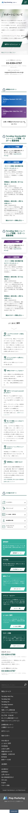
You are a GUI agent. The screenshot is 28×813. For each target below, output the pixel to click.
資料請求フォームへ (17, 553)
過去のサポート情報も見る (14, 220)
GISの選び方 (5, 740)
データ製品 (4, 707)
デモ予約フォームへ (17, 569)
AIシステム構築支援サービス (9, 718)
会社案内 (4, 764)
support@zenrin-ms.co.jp (14, 72)
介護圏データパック (7, 727)
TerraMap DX (5, 702)
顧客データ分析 (6, 759)
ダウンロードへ (17, 589)
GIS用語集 (4, 746)
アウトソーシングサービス (9, 712)
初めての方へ (5, 735)
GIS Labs (4, 780)
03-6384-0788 (8, 654)
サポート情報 (5, 785)
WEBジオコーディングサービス (10, 721)
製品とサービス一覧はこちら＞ (8, 52)
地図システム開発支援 (8, 710)
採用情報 (4, 772)
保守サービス (5, 731)
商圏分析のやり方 (6, 751)
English (3, 782)
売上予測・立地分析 (7, 715)
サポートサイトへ (17, 646)
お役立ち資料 (5, 749)
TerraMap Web (5, 699)
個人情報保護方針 (6, 777)
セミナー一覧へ (17, 608)
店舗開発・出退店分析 (8, 754)
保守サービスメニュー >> (11, 44)
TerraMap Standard (7, 704)
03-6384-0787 (14, 63)
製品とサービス (6, 691)
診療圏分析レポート (7, 724)
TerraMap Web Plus (7, 696)
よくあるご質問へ (17, 626)
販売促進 (4, 757)
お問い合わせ (5, 774)
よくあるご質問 (6, 743)
